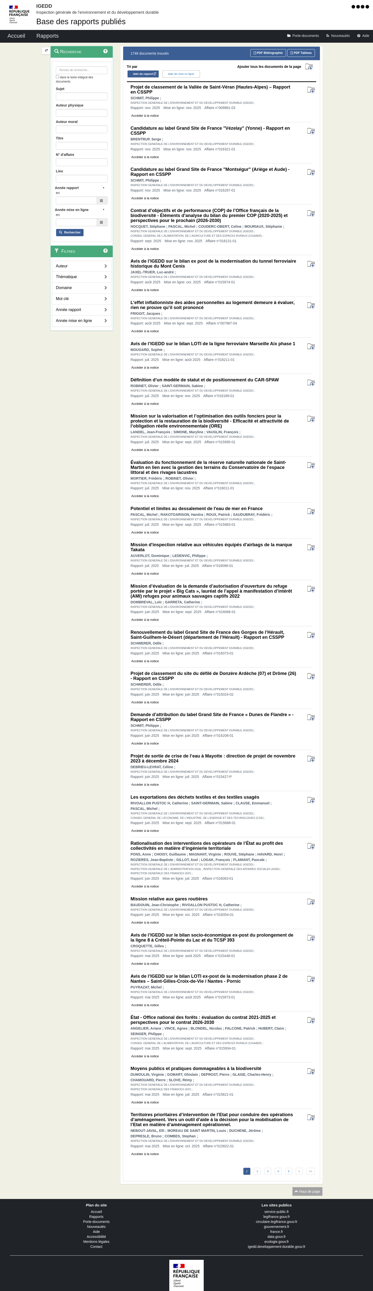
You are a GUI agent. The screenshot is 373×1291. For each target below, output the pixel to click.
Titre (59, 138)
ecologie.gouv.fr (277, 1242)
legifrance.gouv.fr (276, 1217)
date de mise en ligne (181, 73)
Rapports (96, 1217)
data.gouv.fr (277, 1237)
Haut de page (307, 1191)
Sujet (60, 89)
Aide (96, 1232)
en (58, 193)
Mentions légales (96, 1242)
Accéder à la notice (145, 115)
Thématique (66, 277)
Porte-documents (96, 1222)
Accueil (96, 1212)
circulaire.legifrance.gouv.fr (276, 1222)
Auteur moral (67, 122)
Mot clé (62, 299)
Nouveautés (96, 1227)
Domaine (64, 288)
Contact (96, 1247)
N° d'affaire (65, 155)
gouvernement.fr (276, 1227)
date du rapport (143, 73)
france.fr (276, 1232)
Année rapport (68, 310)
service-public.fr (276, 1212)
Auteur (62, 266)
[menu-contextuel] (57, 76)
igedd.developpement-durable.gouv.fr (276, 1247)
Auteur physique (69, 105)
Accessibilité (96, 1237)
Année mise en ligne (74, 321)
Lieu (59, 171)
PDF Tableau (301, 53)
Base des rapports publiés (81, 21)
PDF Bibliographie (268, 53)
